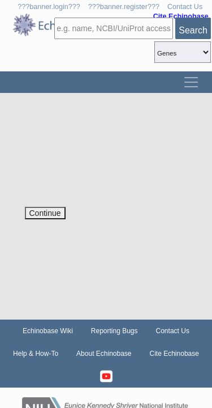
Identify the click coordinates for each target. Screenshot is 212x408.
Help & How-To (35, 354)
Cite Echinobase (174, 354)
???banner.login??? (49, 7)
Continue (45, 213)
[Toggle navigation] (191, 82)
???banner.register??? (123, 7)
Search (193, 30)
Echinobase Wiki (48, 331)
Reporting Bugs (114, 331)
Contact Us (184, 7)
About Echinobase (103, 354)
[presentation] (111, 185)
